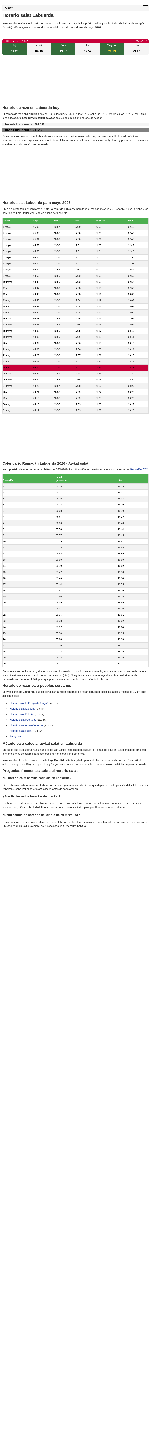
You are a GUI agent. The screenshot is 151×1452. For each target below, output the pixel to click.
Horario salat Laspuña (22, 708)
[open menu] (145, 5)
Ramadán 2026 (139, 469)
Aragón (9, 8)
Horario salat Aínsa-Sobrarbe (26, 725)
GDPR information (13, 842)
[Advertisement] (75, 83)
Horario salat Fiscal (21, 730)
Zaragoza (15, 736)
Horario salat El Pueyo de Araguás (30, 703)
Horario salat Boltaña (22, 714)
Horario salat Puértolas (23, 719)
